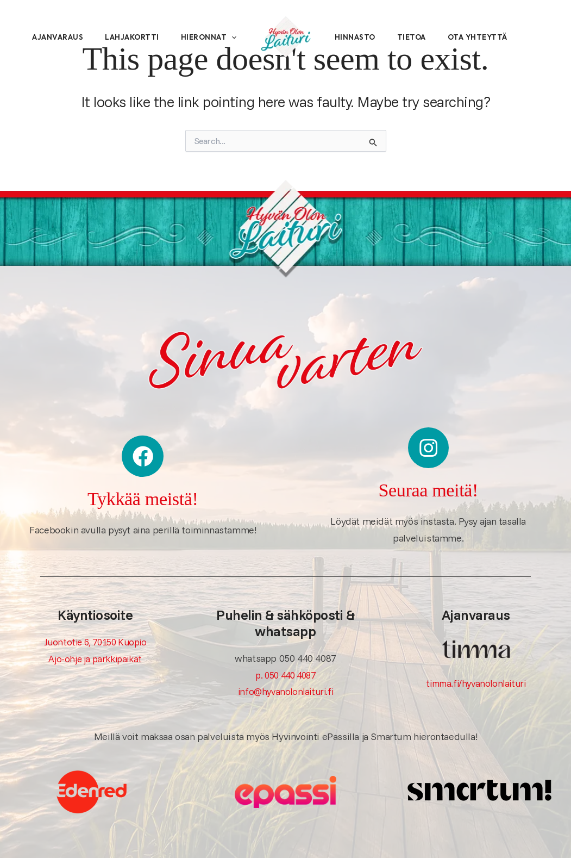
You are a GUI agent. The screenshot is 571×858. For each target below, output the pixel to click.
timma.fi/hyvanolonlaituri (476, 681)
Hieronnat (61, 65)
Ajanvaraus (58, 22)
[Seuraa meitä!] (428, 447)
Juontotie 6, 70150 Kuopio (95, 641)
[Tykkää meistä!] (143, 455)
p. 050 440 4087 (285, 673)
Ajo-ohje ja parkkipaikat (95, 657)
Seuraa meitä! (428, 487)
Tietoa (425, 43)
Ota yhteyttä (499, 43)
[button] (84, 65)
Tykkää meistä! (143, 497)
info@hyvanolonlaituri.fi (285, 690)
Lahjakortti (141, 22)
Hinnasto (360, 43)
